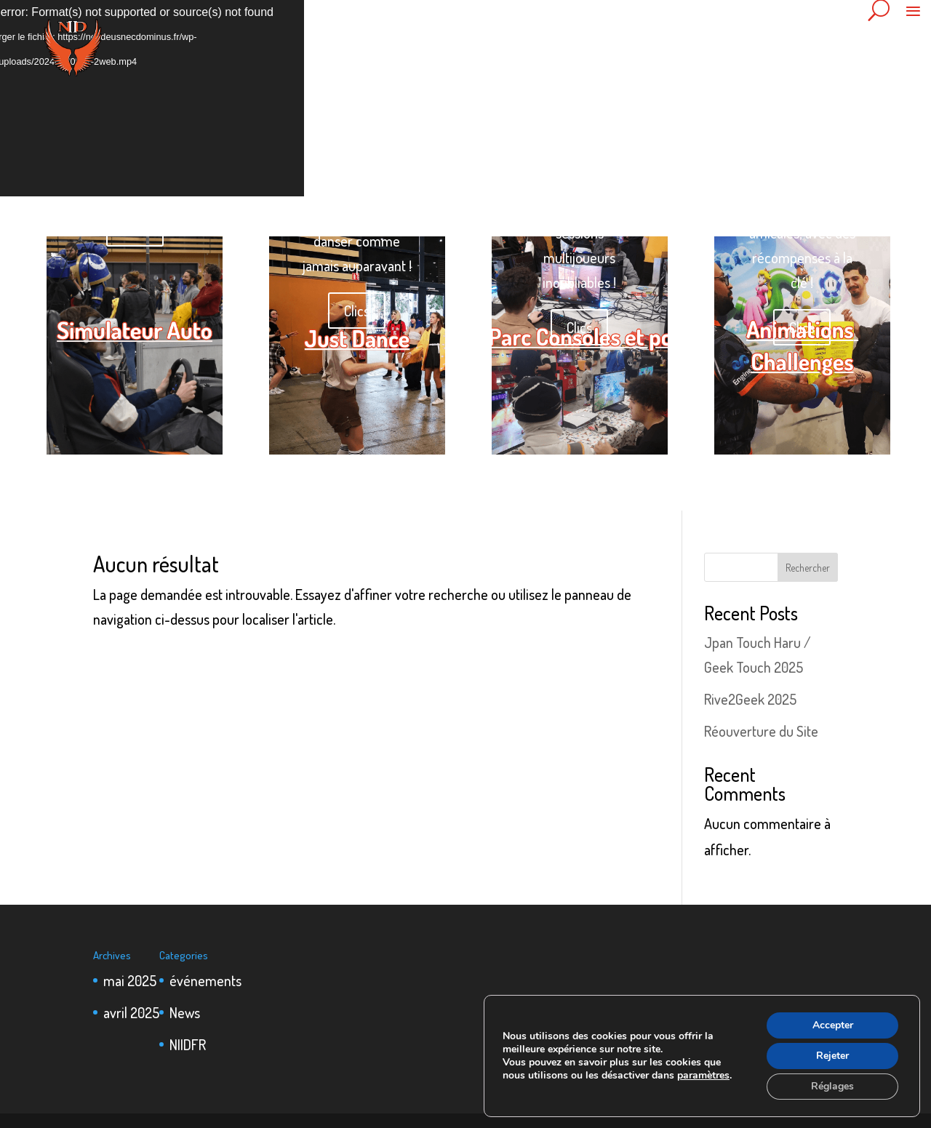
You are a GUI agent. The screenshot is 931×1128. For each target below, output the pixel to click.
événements (205, 980)
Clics (135, 228)
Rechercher (808, 567)
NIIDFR (187, 1044)
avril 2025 (131, 1012)
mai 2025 (129, 980)
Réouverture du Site (761, 730)
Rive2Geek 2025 (750, 698)
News (184, 1012)
